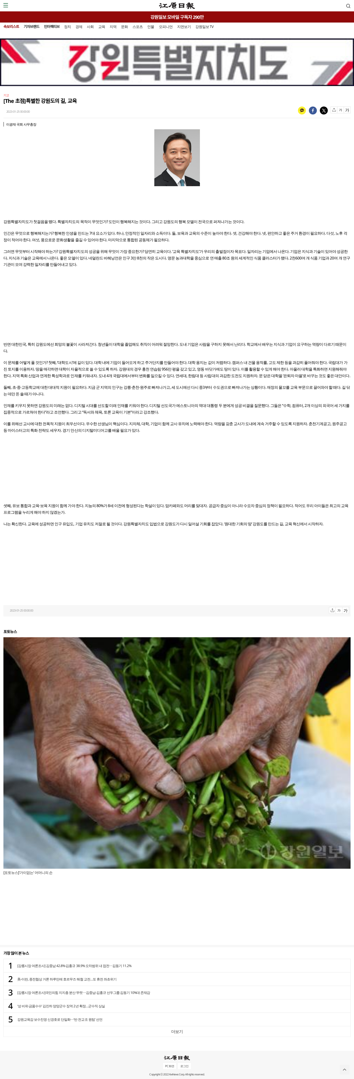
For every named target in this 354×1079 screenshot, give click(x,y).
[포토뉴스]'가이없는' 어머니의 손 (27, 872)
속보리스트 (11, 26)
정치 (67, 26)
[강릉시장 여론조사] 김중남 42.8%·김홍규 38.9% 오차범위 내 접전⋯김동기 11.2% (74, 965)
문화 (124, 26)
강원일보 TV (204, 26)
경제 (78, 26)
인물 (150, 26)
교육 (101, 26)
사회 (90, 26)
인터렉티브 (51, 26)
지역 (113, 26)
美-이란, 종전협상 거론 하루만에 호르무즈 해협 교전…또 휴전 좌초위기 (66, 979)
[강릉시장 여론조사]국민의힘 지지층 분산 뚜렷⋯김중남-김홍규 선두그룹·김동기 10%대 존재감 (83, 992)
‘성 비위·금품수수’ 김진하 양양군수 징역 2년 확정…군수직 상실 (61, 1006)
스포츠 (137, 26)
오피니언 (166, 26)
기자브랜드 (31, 26)
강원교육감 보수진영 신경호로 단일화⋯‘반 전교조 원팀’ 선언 (59, 1019)
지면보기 (184, 26)
